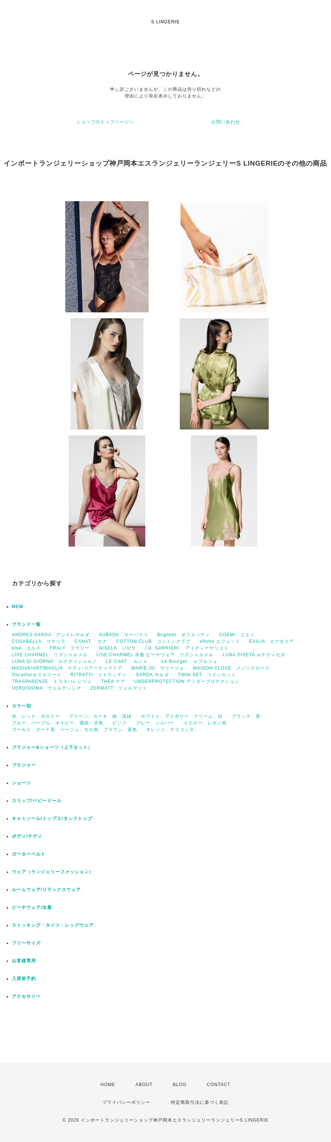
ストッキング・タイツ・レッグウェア (53, 925)
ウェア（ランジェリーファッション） (53, 871)
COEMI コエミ (239, 634)
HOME (107, 1084)
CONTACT (219, 1084)
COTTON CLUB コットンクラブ (153, 641)
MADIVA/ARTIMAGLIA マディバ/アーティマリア (67, 668)
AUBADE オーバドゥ (123, 634)
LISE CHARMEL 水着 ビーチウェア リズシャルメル (155, 654)
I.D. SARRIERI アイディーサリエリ (187, 648)
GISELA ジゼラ (117, 648)
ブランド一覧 (26, 624)
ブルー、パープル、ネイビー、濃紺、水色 (57, 723)
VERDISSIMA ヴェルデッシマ (46, 688)
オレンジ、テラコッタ (170, 729)
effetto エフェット (219, 641)
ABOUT (143, 1084)
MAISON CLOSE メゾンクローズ (231, 668)
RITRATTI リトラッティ (98, 674)
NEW (17, 606)
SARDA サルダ (152, 674)
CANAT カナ (91, 641)
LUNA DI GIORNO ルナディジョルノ (54, 661)
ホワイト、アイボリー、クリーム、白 (182, 716)
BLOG (179, 1084)
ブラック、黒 (246, 716)
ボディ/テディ (27, 836)
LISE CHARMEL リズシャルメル (49, 654)
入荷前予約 (24, 978)
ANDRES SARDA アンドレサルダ (51, 634)
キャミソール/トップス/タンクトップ (52, 818)
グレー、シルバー (155, 723)
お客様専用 (24, 960)
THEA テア (113, 681)
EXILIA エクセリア (271, 641)
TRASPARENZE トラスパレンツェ (52, 681)
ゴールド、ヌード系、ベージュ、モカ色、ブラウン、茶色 (74, 729)
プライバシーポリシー (126, 1102)
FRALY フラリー (70, 648)
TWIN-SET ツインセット (207, 674)
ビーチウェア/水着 (32, 907)
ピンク (119, 723)
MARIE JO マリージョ (157, 668)
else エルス (26, 648)
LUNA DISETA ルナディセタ (254, 654)
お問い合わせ (225, 122)
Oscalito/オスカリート (37, 674)
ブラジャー (24, 765)
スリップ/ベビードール (37, 800)
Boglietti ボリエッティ (183, 634)
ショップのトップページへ (105, 122)
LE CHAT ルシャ (129, 661)
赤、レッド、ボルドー (36, 716)
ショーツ (21, 783)
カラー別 (21, 705)
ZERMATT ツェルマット (119, 688)
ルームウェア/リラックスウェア (46, 889)
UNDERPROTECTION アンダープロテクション (186, 681)
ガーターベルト (29, 854)
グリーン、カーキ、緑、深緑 (100, 716)
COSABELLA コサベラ (39, 641)
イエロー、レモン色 (205, 723)
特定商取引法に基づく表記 (200, 1102)
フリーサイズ (26, 943)
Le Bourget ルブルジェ (190, 661)
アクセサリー (26, 996)
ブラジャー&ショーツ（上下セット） (52, 747)
